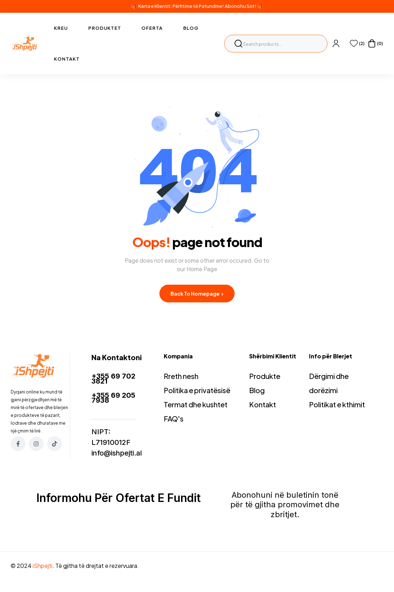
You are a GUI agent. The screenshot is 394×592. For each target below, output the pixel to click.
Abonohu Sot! (241, 6)
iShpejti (42, 565)
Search (238, 43)
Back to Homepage (197, 293)
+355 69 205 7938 (113, 397)
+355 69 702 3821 (113, 378)
